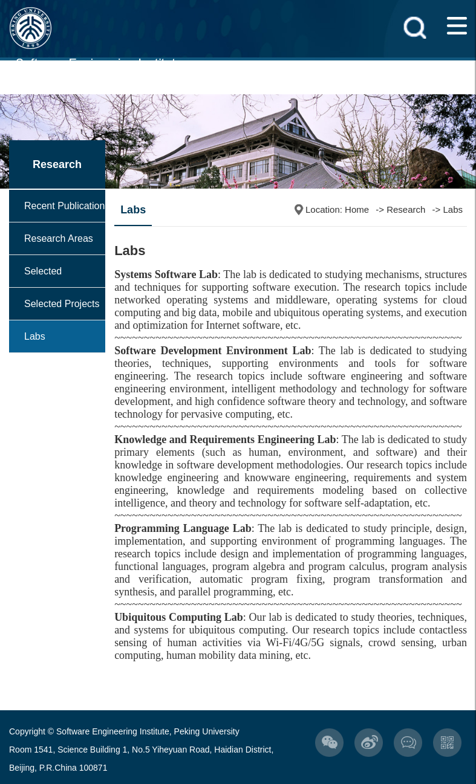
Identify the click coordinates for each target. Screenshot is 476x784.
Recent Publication (64, 206)
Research (405, 209)
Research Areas (58, 238)
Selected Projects (62, 304)
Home (357, 209)
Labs (34, 336)
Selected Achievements (54, 287)
